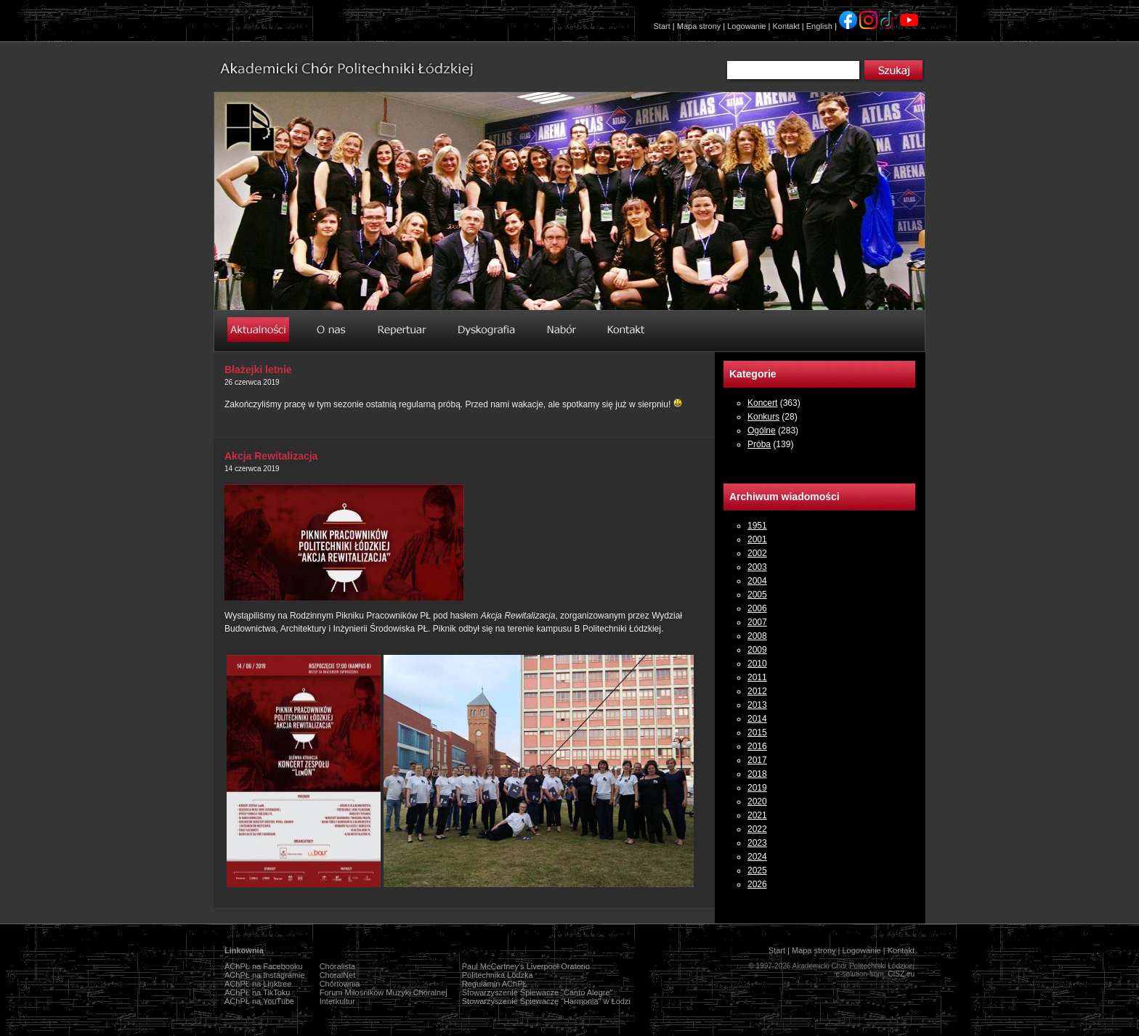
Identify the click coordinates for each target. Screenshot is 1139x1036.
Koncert (762, 403)
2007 (757, 622)
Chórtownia (340, 983)
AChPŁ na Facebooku (263, 966)
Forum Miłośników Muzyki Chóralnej (383, 992)
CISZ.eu (901, 974)
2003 (757, 567)
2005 (757, 595)
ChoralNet (338, 975)
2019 (757, 788)
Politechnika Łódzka (497, 975)
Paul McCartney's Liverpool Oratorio (526, 966)
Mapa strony (699, 26)
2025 (757, 870)
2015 (757, 732)
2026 (757, 884)
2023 (757, 843)
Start (662, 26)
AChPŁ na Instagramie (264, 975)
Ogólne (761, 430)
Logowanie (746, 26)
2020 (757, 801)
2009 (757, 650)
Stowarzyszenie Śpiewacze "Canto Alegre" (537, 992)
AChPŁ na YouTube (259, 1001)
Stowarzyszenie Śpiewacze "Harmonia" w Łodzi (546, 1001)
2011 (757, 677)
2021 (757, 815)
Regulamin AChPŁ (494, 983)
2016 (757, 746)
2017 (757, 760)
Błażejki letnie (258, 369)
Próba (759, 444)
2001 (757, 539)
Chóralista (338, 966)
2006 (757, 608)
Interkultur (337, 1001)
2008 (757, 636)
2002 (757, 553)
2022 (757, 829)
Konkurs (763, 417)
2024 (757, 857)
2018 (757, 774)
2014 (757, 719)
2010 (757, 663)
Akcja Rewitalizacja (270, 456)
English (819, 26)
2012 (757, 691)
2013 (757, 705)
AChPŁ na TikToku (257, 992)
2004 (757, 581)
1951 (757, 526)
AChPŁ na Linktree (257, 983)
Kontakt (785, 26)
